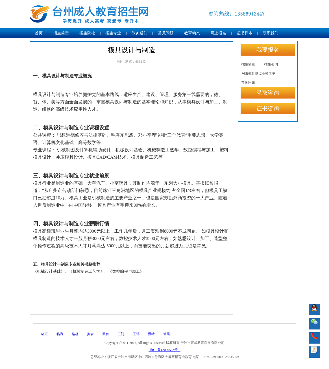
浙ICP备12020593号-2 (164, 350)
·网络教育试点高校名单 (258, 73)
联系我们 (270, 33)
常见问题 (166, 33)
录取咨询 (267, 92)
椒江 (44, 334)
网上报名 (218, 33)
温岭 (151, 334)
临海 (59, 334)
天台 (105, 334)
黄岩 (90, 334)
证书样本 (244, 33)
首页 (39, 33)
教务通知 (139, 33)
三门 (120, 334)
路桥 (75, 334)
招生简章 (61, 33)
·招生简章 (248, 64)
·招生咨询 (270, 64)
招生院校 (87, 33)
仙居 (166, 334)
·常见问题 (248, 82)
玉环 (136, 334)
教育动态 (192, 33)
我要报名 (267, 50)
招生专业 (113, 33)
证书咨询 (267, 108)
